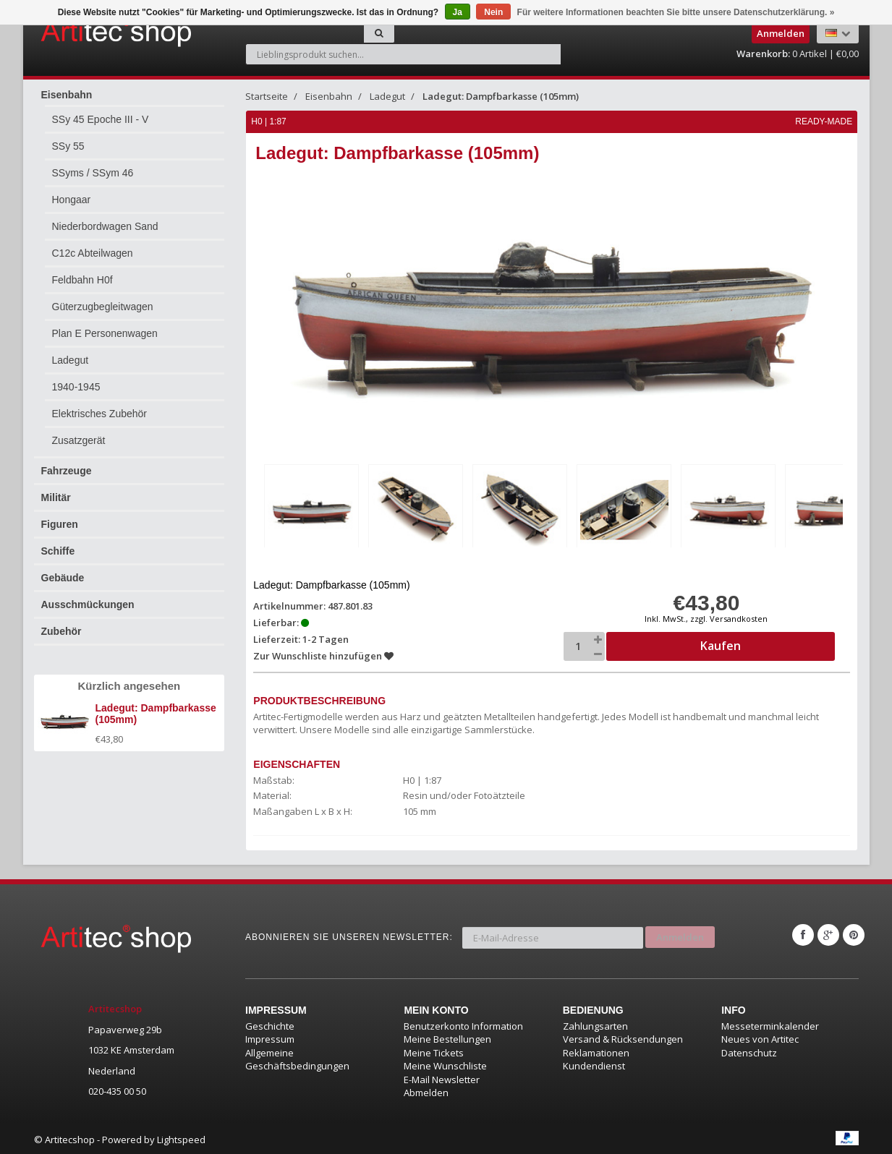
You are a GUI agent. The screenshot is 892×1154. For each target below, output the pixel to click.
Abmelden (426, 1091)
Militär (56, 497)
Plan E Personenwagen (105, 333)
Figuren (59, 524)
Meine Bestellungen (447, 1037)
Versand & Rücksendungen (623, 1037)
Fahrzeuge (66, 470)
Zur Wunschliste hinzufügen (324, 653)
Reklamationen (596, 1050)
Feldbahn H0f (82, 280)
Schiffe (58, 551)
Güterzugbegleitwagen (102, 306)
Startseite (266, 96)
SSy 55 (68, 146)
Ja (457, 12)
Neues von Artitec (760, 1037)
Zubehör (61, 631)
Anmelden (680, 932)
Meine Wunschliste (445, 1064)
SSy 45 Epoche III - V (100, 119)
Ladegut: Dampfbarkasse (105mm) (500, 96)
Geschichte (269, 1023)
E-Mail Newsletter (442, 1078)
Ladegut (70, 360)
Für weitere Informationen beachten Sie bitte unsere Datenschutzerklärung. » (676, 12)
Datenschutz (749, 1050)
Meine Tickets (434, 1050)
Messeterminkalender (770, 1023)
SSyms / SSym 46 (93, 173)
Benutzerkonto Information (463, 1023)
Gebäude (63, 578)
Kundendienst (594, 1064)
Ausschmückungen (88, 604)
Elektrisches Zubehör (100, 413)
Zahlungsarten (595, 1023)
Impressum (269, 1037)
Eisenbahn (67, 95)
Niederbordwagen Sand (105, 226)
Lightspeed (181, 1138)
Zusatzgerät (79, 440)
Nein (493, 12)
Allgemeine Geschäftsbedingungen (297, 1057)
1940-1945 (76, 387)
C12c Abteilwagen (92, 253)
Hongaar (71, 199)
